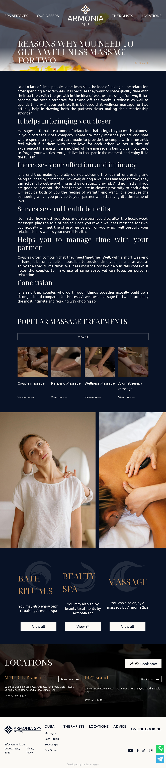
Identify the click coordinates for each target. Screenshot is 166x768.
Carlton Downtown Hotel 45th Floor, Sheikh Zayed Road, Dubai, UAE (122, 690)
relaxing (62, 301)
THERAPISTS (74, 726)
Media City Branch (23, 677)
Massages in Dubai (33, 130)
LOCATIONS (99, 726)
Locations (151, 15)
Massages (50, 733)
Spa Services (16, 15)
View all (38, 626)
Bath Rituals (52, 738)
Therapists (122, 15)
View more (26, 397)
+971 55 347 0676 (95, 699)
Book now (143, 664)
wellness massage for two (115, 95)
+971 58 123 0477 (15, 695)
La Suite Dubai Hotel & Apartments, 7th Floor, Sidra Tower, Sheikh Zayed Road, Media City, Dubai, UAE (39, 688)
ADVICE (119, 726)
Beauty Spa (51, 744)
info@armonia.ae (15, 744)
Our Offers (48, 15)
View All (83, 336)
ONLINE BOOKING (146, 729)
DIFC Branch (97, 677)
